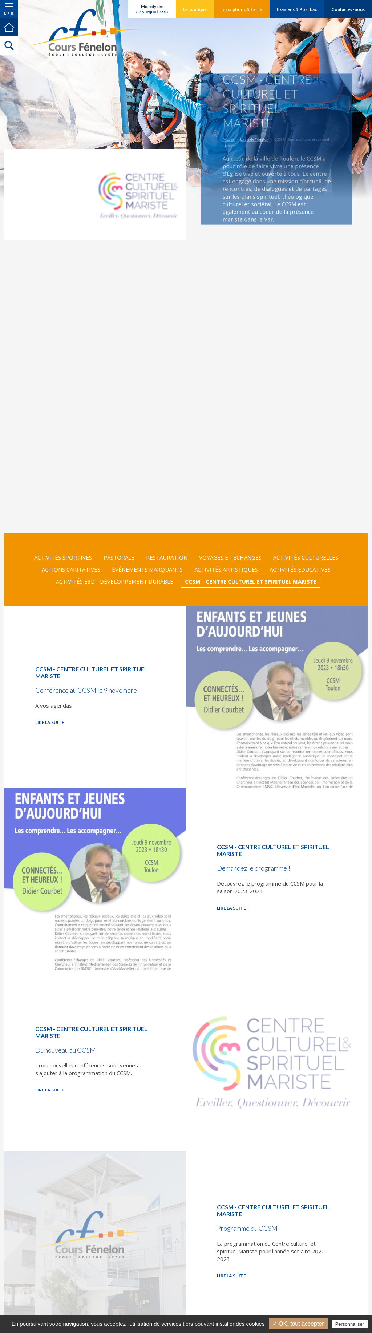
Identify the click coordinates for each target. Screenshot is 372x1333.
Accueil (235, 141)
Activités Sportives (63, 557)
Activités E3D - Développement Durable (114, 581)
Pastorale (119, 557)
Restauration (166, 557)
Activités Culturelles (305, 557)
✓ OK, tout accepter (298, 1324)
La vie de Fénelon (257, 141)
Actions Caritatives (71, 569)
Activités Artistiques (226, 569)
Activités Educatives (300, 569)
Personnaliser (349, 1324)
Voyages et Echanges (230, 557)
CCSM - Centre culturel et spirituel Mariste (250, 581)
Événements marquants (147, 569)
